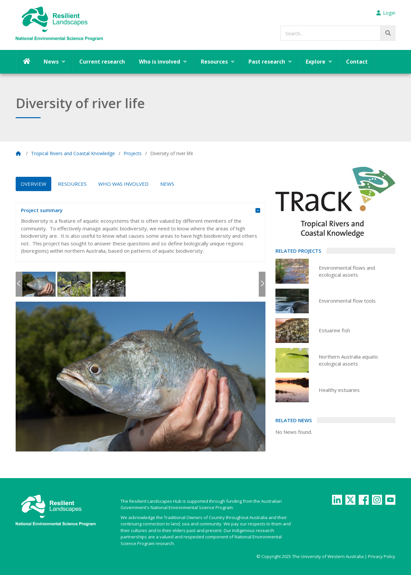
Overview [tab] (33, 183)
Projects (133, 153)
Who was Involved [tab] (123, 183)
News (51, 61)
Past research (266, 61)
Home (26, 61)
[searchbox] (337, 33)
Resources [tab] (72, 183)
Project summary (135, 210)
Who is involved (159, 61)
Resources (214, 61)
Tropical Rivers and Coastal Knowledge (73, 153)
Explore (315, 61)
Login (385, 12)
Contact (357, 61)
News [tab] (167, 183)
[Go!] (387, 33)
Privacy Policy (381, 556)
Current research (102, 61)
